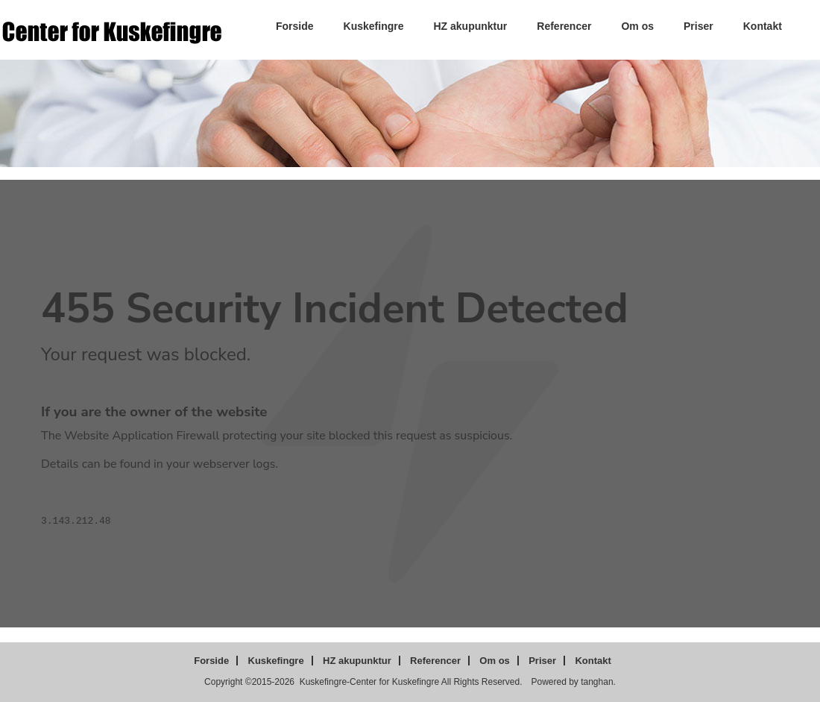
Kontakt (762, 26)
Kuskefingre (374, 26)
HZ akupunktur (471, 26)
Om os (637, 26)
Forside (295, 26)
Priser (698, 26)
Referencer (564, 26)
